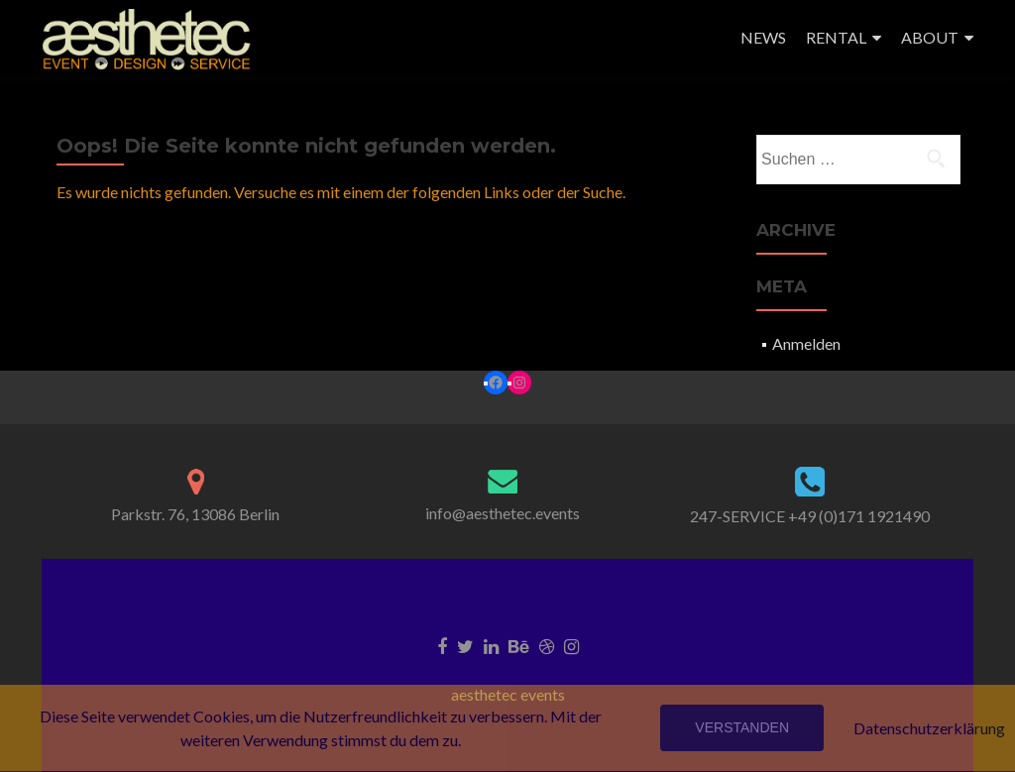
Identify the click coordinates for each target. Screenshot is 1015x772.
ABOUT (930, 37)
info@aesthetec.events (502, 512)
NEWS (763, 37)
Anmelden (806, 343)
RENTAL (836, 37)
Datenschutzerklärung (929, 727)
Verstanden (742, 727)
